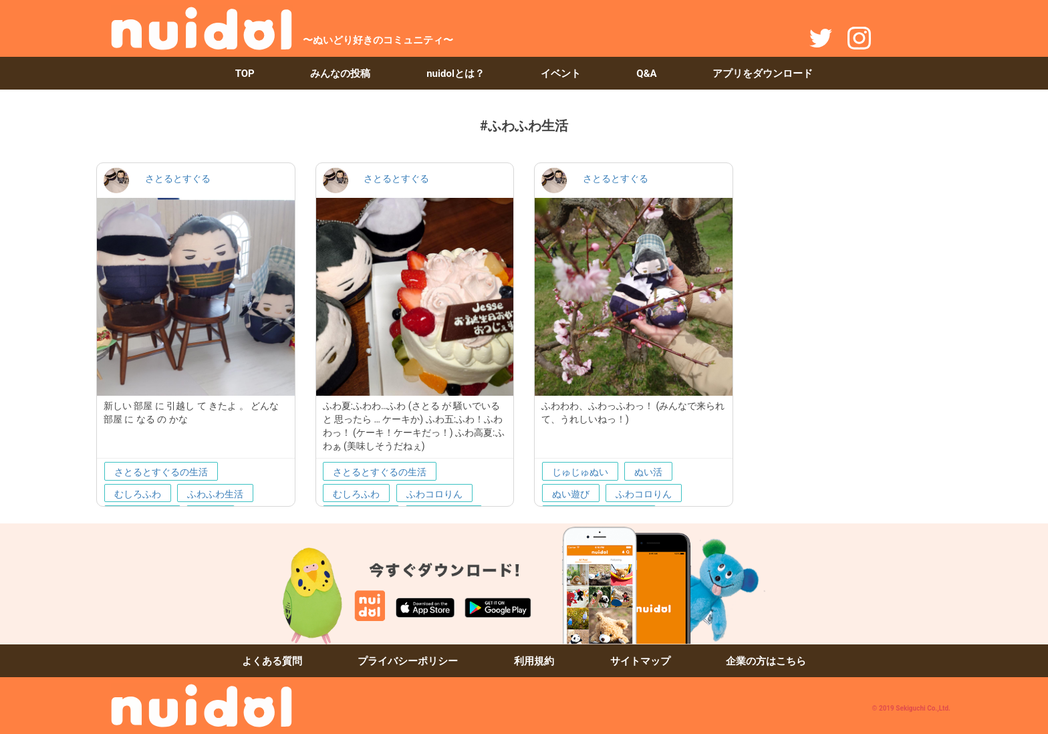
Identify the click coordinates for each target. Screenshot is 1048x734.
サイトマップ (640, 661)
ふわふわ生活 (215, 494)
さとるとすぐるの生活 (161, 472)
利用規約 (534, 661)
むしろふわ (137, 494)
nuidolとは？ (455, 74)
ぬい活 (648, 472)
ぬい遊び (571, 494)
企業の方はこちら (766, 661)
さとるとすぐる (178, 178)
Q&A (646, 74)
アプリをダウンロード (762, 74)
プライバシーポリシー (408, 661)
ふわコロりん (434, 494)
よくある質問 (272, 661)
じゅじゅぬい (580, 472)
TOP (245, 74)
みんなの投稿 (340, 74)
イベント (561, 74)
